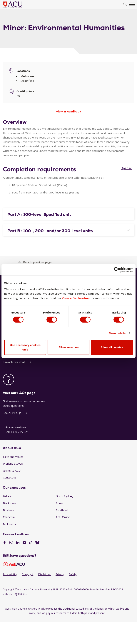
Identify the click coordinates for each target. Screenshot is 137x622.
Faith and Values (13, 457)
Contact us (9, 477)
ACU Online (63, 517)
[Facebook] (4, 543)
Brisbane (8, 510)
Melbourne (10, 524)
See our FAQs (12, 413)
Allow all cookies (112, 347)
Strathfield (62, 510)
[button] (68, 214)
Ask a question (15, 427)
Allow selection (68, 347)
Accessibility (10, 574)
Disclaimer (44, 574)
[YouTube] (24, 543)
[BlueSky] (37, 543)
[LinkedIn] (17, 543)
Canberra (9, 517)
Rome (59, 503)
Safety (72, 574)
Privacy (60, 574)
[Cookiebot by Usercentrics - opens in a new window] (116, 269)
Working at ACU (13, 463)
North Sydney (64, 496)
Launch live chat (14, 362)
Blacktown (9, 503)
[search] (125, 4)
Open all (126, 168)
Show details (117, 333)
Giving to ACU (12, 470)
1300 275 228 (19, 432)
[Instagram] (11, 543)
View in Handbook (68, 111)
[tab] (68, 214)
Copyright (27, 574)
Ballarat (8, 496)
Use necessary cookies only (25, 347)
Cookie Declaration (76, 298)
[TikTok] (30, 543)
